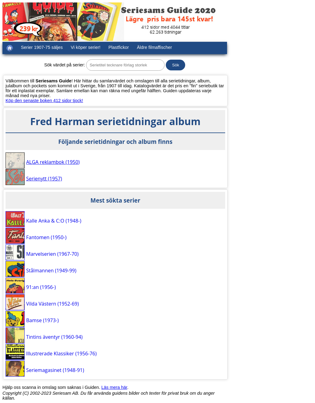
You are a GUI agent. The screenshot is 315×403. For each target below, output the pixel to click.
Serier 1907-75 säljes (42, 47)
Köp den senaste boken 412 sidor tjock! (44, 100)
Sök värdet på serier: (64, 64)
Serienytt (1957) (44, 178)
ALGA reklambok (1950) (53, 162)
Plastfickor (119, 47)
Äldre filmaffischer (154, 47)
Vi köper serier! (86, 47)
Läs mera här (114, 387)
